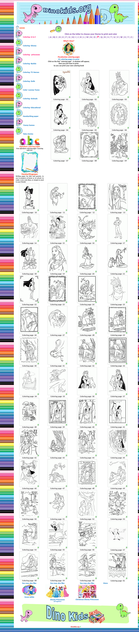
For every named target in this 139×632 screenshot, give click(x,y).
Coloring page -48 (87, 488)
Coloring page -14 (29, 243)
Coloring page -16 (87, 243)
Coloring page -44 (87, 457)
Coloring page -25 (118, 304)
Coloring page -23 (57, 304)
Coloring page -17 (118, 243)
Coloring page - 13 (117, 212)
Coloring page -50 (29, 519)
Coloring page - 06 (119, 130)
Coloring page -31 (57, 366)
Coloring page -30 (29, 366)
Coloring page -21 (118, 274)
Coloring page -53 (118, 519)
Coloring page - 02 (89, 99)
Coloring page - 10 (29, 212)
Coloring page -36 (87, 396)
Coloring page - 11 (57, 212)
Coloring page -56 (87, 550)
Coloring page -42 (29, 457)
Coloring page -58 (29, 580)
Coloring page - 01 (60, 99)
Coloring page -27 (57, 335)
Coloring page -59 (57, 580)
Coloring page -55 (57, 550)
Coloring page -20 (87, 274)
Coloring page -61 (118, 580)
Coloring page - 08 (89, 160)
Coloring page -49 (118, 488)
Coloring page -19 (57, 274)
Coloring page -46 (29, 488)
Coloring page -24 (87, 304)
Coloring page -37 (118, 396)
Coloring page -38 (29, 427)
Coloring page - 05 (89, 130)
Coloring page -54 (29, 550)
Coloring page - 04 (60, 130)
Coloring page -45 (118, 457)
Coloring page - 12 (87, 212)
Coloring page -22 (29, 304)
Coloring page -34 (29, 396)
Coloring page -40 (87, 427)
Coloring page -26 (29, 335)
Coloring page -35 (57, 396)
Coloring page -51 (57, 519)
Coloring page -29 (118, 335)
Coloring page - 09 (119, 160)
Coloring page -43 (57, 457)
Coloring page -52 (87, 519)
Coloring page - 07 (60, 160)
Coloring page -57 (118, 550)
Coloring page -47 (57, 488)
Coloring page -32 (87, 366)
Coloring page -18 (29, 274)
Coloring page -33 (118, 366)
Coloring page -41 (118, 427)
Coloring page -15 (57, 243)
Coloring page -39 (57, 427)
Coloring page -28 (87, 335)
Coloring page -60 (87, 580)
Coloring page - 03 (119, 99)
